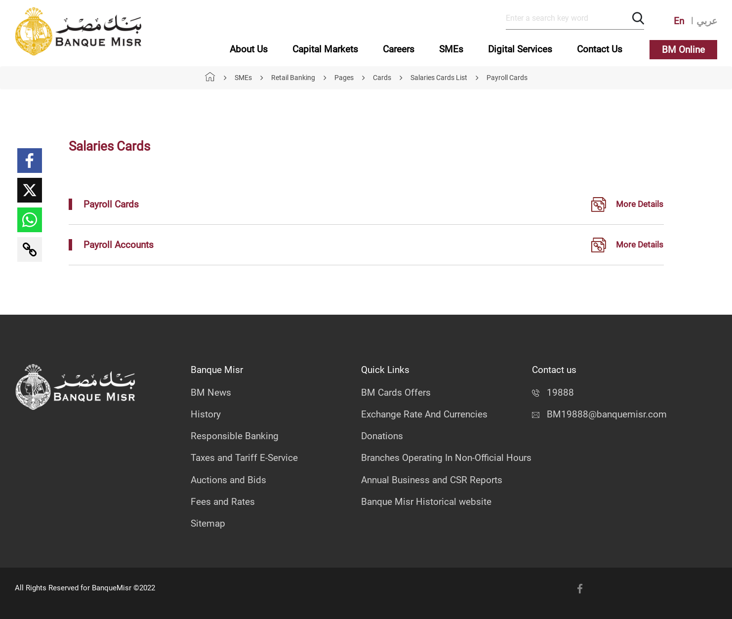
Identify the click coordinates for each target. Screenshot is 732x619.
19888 (553, 392)
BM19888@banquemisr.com (599, 414)
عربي (706, 21)
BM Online (683, 49)
